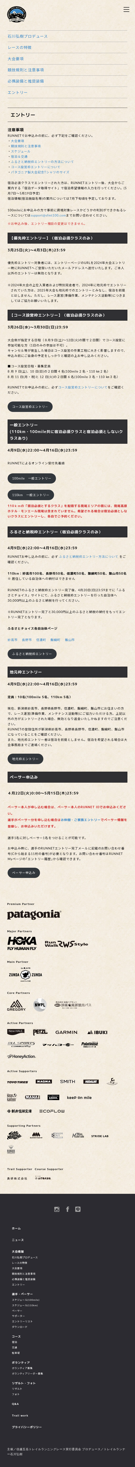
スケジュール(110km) (25, 1305)
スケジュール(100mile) (26, 1299)
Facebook (67, 1209)
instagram (57, 1209)
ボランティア (21, 1363)
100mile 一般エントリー (31, 478)
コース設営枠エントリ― (30, 407)
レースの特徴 (20, 47)
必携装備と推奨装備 (26, 81)
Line (78, 1209)
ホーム (16, 1228)
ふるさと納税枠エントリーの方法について (42, 162)
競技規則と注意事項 (26, 70)
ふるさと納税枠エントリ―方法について (88, 556)
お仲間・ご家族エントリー (81, 820)
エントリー (18, 92)
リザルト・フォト (24, 1383)
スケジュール (21, 151)
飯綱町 (55, 640)
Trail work (20, 1415)
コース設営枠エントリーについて (35, 167)
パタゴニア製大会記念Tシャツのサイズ (40, 172)
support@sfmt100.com (48, 215)
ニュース (18, 1240)
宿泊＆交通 (19, 156)
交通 (14, 1347)
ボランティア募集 (22, 1368)
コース (16, 1336)
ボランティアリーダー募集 (27, 1373)
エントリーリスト (22, 1321)
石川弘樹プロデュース (28, 36)
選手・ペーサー (22, 1294)
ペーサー (17, 1310)
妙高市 (13, 640)
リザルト (17, 1388)
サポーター (18, 1316)
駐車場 (16, 1353)
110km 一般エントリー (30, 495)
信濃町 (41, 640)
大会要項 (16, 58)
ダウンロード (20, 1326)
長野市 (27, 640)
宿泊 (14, 1342)
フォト (16, 1394)
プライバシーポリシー (27, 1427)
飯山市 (70, 640)
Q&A (15, 1404)
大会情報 (18, 1252)
